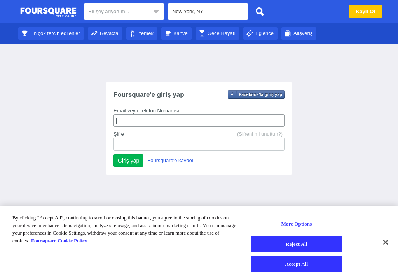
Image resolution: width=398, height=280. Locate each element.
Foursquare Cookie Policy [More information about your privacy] (59, 240)
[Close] (385, 242)
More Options (296, 224)
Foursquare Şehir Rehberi (48, 12)
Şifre (118, 134)
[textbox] (208, 12)
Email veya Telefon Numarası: (146, 111)
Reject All (296, 244)
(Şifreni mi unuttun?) (260, 134)
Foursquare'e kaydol (170, 160)
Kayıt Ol (365, 11)
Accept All (296, 264)
